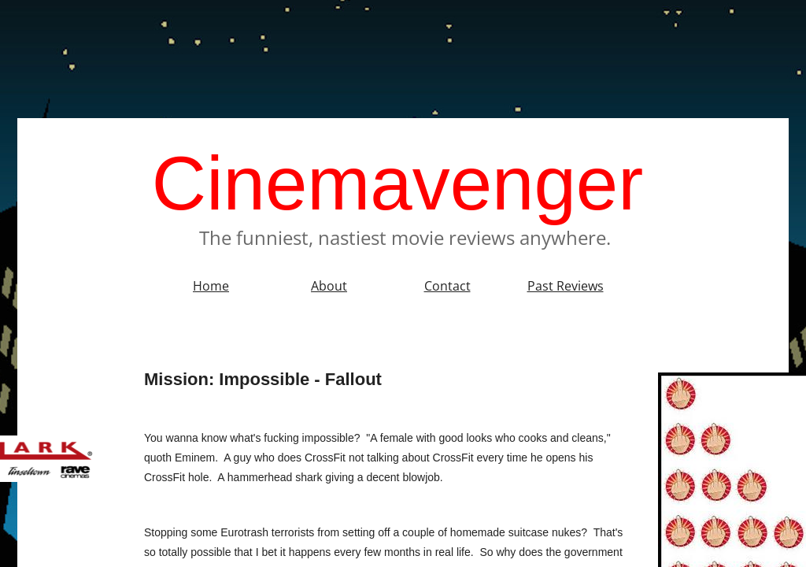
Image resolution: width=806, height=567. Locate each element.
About (329, 286)
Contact (447, 286)
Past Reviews (565, 286)
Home (211, 286)
